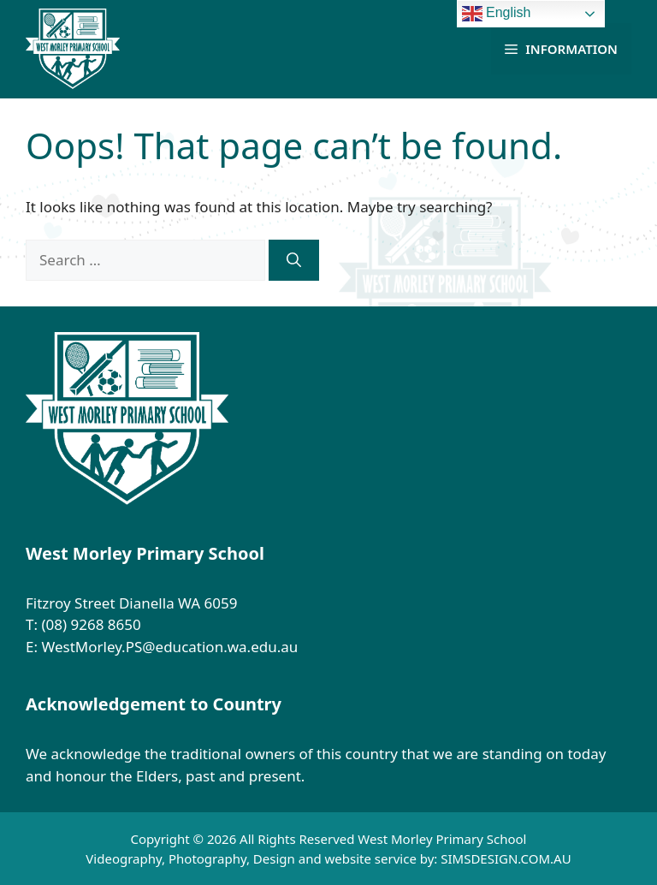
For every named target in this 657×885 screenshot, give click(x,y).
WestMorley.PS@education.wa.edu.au (171, 646)
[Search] (294, 260)
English (496, 13)
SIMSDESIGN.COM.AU (506, 858)
